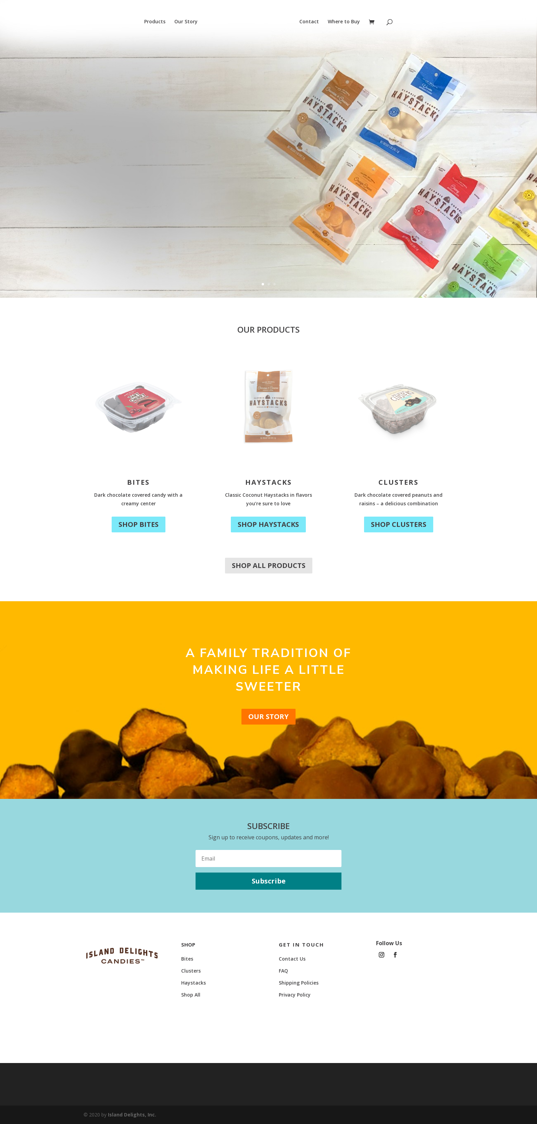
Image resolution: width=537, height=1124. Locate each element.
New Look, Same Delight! (153, 136)
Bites (138, 482)
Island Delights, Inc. (132, 1114)
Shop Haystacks (268, 524)
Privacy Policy (295, 994)
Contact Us (292, 958)
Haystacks (268, 482)
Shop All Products (268, 565)
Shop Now (96, 203)
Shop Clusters (398, 524)
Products (154, 22)
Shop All (190, 994)
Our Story (185, 22)
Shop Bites (138, 524)
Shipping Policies (299, 982)
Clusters (398, 482)
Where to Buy (344, 22)
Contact (309, 22)
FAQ (283, 970)
